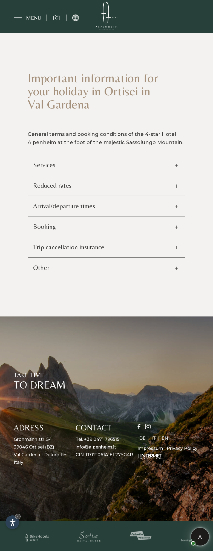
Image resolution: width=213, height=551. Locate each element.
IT (153, 438)
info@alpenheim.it (96, 447)
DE (142, 438)
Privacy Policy (182, 448)
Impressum (150, 448)
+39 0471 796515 (101, 439)
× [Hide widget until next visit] (18, 516)
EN (165, 438)
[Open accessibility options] (12, 522)
